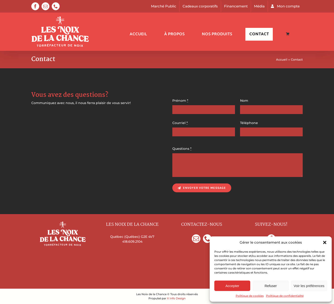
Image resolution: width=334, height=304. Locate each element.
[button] (324, 242)
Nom (244, 100)
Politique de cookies (250, 295)
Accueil (281, 59)
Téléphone (249, 123)
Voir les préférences (309, 286)
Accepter (232, 286)
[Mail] (196, 238)
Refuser (271, 286)
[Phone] (207, 238)
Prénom (180, 100)
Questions (182, 149)
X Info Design (176, 298)
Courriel (180, 123)
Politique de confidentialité (285, 295)
